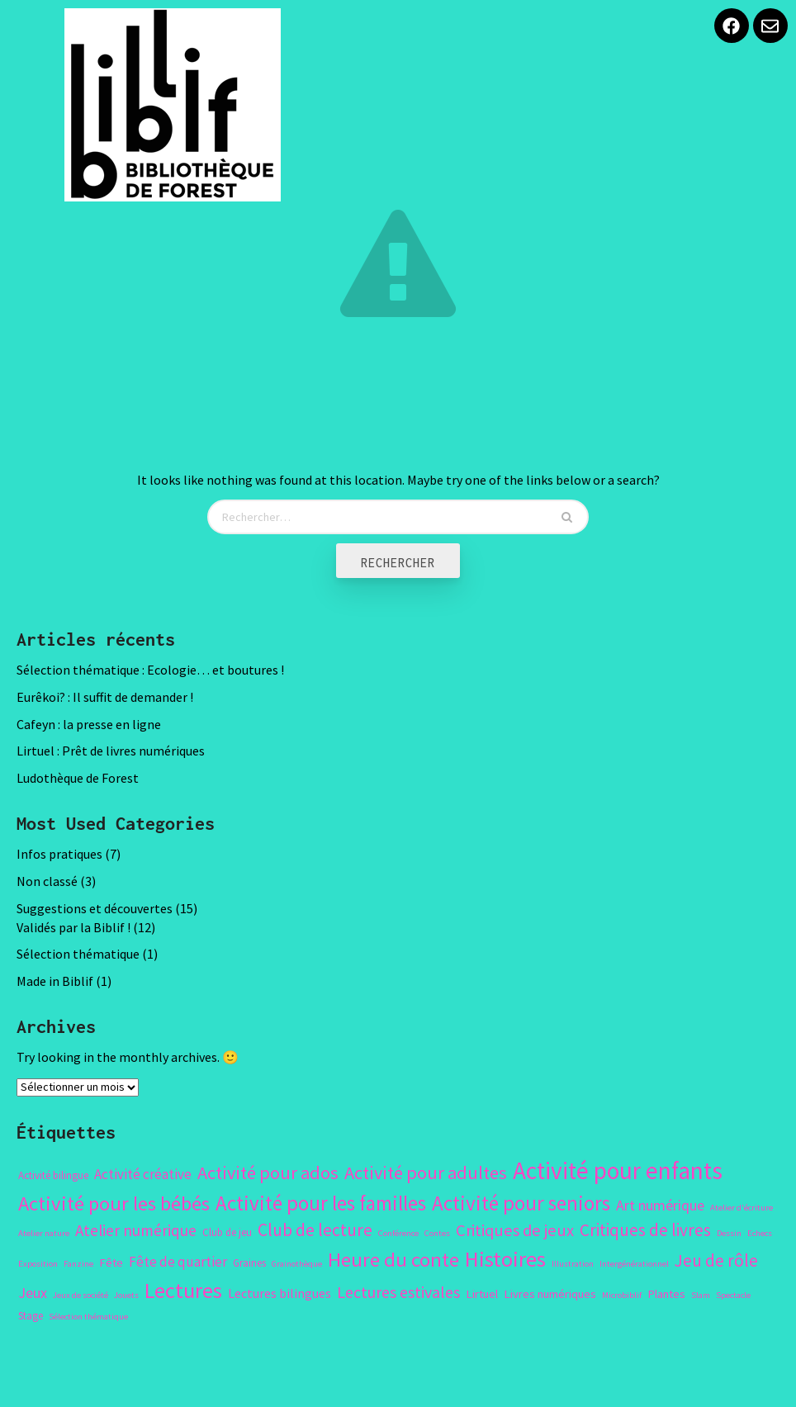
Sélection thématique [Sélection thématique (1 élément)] (88, 1316)
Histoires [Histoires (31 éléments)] (505, 1258)
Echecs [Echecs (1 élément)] (759, 1233)
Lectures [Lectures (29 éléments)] (183, 1290)
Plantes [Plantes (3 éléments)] (666, 1293)
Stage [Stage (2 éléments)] (30, 1316)
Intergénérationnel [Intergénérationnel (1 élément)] (634, 1263)
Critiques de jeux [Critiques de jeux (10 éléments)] (515, 1230)
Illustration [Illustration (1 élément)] (573, 1263)
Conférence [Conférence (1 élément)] (398, 1233)
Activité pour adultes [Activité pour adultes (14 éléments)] (425, 1172)
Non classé (47, 881)
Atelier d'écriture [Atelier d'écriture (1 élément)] (741, 1207)
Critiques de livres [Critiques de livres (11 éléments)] (645, 1230)
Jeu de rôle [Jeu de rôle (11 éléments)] (716, 1260)
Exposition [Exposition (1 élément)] (38, 1263)
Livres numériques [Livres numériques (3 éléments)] (550, 1293)
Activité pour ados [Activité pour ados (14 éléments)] (268, 1172)
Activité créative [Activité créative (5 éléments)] (143, 1174)
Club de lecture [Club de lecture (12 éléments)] (315, 1230)
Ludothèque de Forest (78, 778)
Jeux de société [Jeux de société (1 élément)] (80, 1295)
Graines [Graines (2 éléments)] (249, 1263)
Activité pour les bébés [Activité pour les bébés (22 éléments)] (114, 1203)
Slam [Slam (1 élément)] (700, 1295)
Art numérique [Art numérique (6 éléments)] (660, 1205)
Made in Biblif (55, 981)
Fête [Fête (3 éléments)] (111, 1262)
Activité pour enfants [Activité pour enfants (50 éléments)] (618, 1170)
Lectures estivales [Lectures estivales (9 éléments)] (398, 1291)
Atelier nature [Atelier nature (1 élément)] (43, 1233)
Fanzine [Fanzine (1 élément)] (78, 1263)
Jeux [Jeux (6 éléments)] (32, 1292)
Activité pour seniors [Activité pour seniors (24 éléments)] (521, 1203)
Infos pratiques (59, 854)
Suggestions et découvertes (95, 908)
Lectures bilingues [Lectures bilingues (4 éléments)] (279, 1293)
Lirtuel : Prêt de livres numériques (111, 750)
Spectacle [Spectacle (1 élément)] (733, 1295)
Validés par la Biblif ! (73, 927)
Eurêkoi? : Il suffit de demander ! (105, 697)
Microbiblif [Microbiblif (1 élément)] (622, 1295)
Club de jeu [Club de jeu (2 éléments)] (227, 1232)
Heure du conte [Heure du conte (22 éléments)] (393, 1259)
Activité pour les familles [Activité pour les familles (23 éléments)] (321, 1203)
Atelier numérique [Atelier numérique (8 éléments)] (136, 1230)
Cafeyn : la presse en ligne (89, 724)
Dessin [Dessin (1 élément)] (729, 1233)
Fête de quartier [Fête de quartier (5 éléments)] (178, 1262)
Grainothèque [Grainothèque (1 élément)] (297, 1263)
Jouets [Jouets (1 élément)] (126, 1295)
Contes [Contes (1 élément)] (437, 1233)
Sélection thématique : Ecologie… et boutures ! (150, 669)
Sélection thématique (78, 953)
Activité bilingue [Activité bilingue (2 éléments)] (53, 1175)
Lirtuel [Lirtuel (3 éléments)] (482, 1293)
